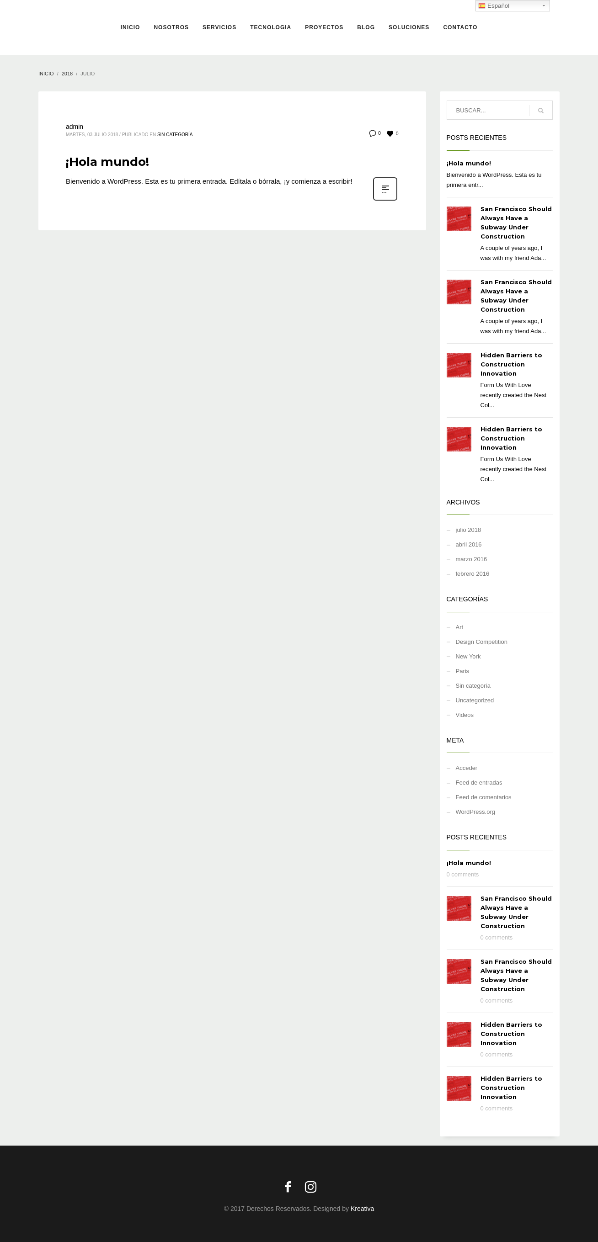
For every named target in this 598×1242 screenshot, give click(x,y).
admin (74, 126)
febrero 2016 (473, 573)
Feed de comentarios (484, 797)
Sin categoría (175, 134)
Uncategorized (475, 700)
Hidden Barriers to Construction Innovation (511, 364)
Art (460, 627)
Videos (465, 714)
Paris (463, 671)
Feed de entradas (479, 782)
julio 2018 (468, 529)
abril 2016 (469, 544)
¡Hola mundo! (107, 161)
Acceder (467, 767)
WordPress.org (475, 811)
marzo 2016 (471, 559)
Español (493, 6)
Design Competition (481, 641)
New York (468, 656)
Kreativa (362, 1208)
